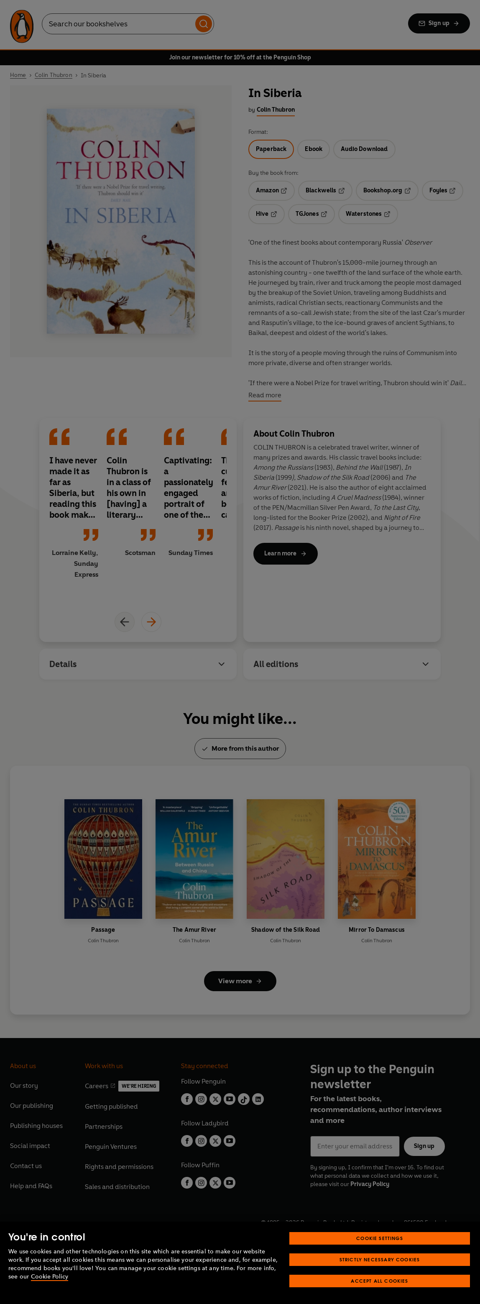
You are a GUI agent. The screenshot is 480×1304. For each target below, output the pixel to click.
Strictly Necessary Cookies (380, 1259)
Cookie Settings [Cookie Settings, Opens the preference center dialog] (379, 1238)
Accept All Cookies (379, 1281)
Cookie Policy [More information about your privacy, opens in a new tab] (49, 1276)
